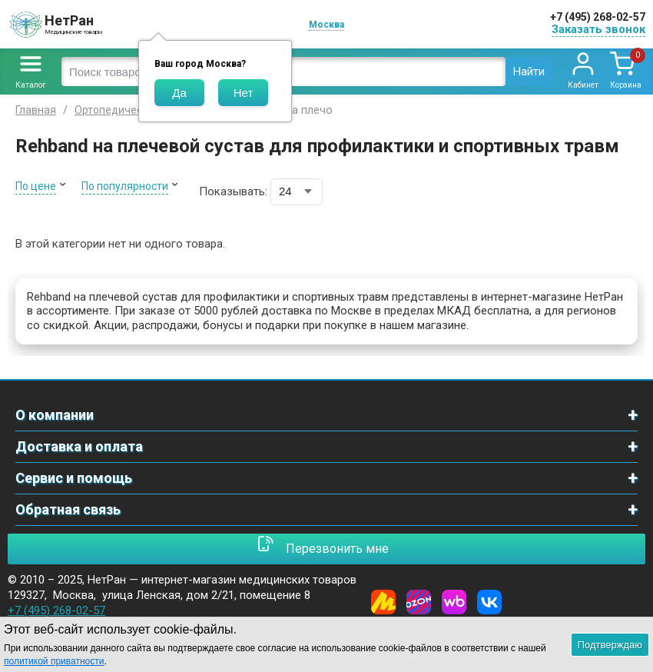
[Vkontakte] (489, 602)
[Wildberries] (454, 602)
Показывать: (233, 191)
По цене (35, 186)
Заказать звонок (598, 29)
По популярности (124, 186)
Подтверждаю (610, 644)
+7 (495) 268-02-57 (597, 17)
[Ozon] (418, 602)
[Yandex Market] (383, 602)
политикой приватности (54, 661)
